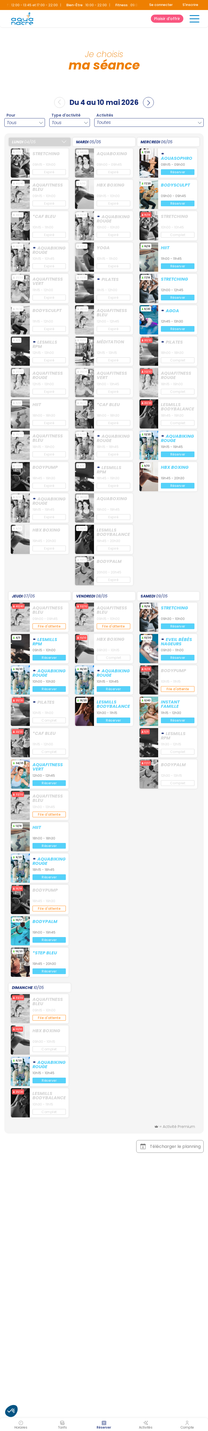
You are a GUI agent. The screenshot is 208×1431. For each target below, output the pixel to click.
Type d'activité (65, 115)
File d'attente (49, 626)
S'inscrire (190, 4)
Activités (104, 115)
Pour (10, 115)
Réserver (177, 172)
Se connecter (161, 4)
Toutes (104, 122)
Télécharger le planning (170, 1146)
